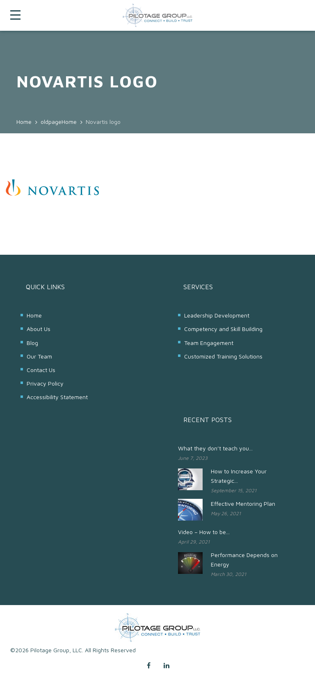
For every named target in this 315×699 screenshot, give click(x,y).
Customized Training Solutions (223, 356)
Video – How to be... (204, 531)
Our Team (39, 356)
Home (34, 315)
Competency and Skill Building (223, 328)
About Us (38, 328)
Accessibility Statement (57, 396)
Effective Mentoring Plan (243, 503)
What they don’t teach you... (215, 448)
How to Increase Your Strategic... (239, 476)
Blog (32, 342)
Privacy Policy (45, 383)
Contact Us (41, 369)
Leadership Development (216, 315)
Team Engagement (208, 342)
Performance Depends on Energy (244, 559)
